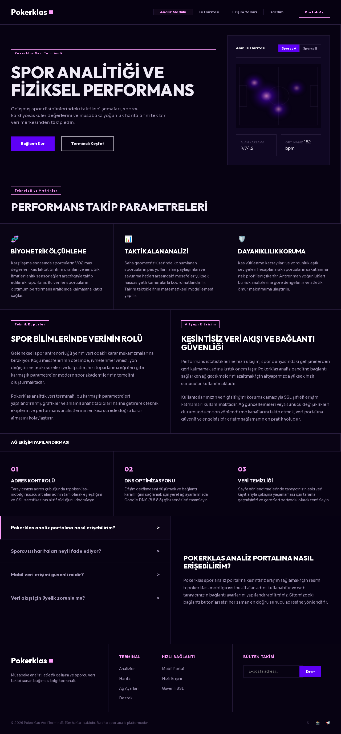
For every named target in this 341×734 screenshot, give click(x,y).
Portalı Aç (314, 12)
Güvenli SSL (173, 688)
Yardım (276, 12)
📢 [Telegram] (328, 723)
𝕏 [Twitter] (308, 723)
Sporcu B (310, 48)
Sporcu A (289, 48)
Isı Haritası (209, 12)
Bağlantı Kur (33, 143)
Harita (125, 678)
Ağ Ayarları (129, 688)
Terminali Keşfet (87, 143)
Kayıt (310, 671)
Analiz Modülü (173, 12)
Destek (125, 698)
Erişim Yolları (244, 12)
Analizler (127, 669)
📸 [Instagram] (318, 723)
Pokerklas (32, 12)
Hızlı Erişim (172, 678)
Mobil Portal (173, 669)
